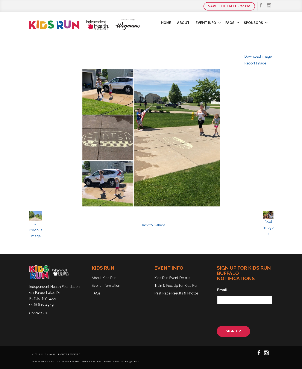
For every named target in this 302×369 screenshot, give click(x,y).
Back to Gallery (153, 225)
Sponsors (253, 23)
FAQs (229, 23)
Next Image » (268, 228)
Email (222, 290)
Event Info (206, 23)
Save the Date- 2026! (229, 6)
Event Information (106, 286)
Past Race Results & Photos (176, 293)
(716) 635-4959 (41, 305)
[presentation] (244, 314)
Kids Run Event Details (172, 278)
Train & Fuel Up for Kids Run (176, 286)
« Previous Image (35, 230)
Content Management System (80, 361)
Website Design (113, 361)
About (183, 23)
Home (166, 23)
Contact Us (38, 313)
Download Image (258, 56)
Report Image (255, 63)
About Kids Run (104, 278)
